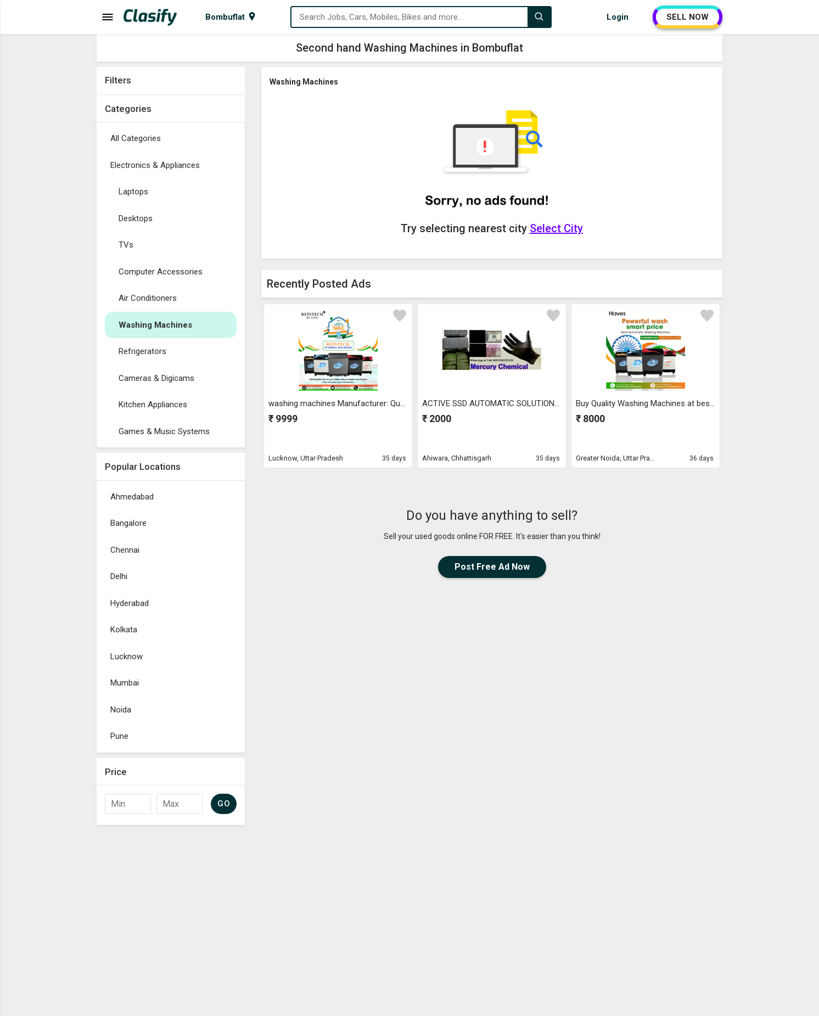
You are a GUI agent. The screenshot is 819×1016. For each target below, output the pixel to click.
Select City (556, 228)
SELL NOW (687, 17)
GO (223, 804)
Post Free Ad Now (492, 567)
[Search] (539, 17)
